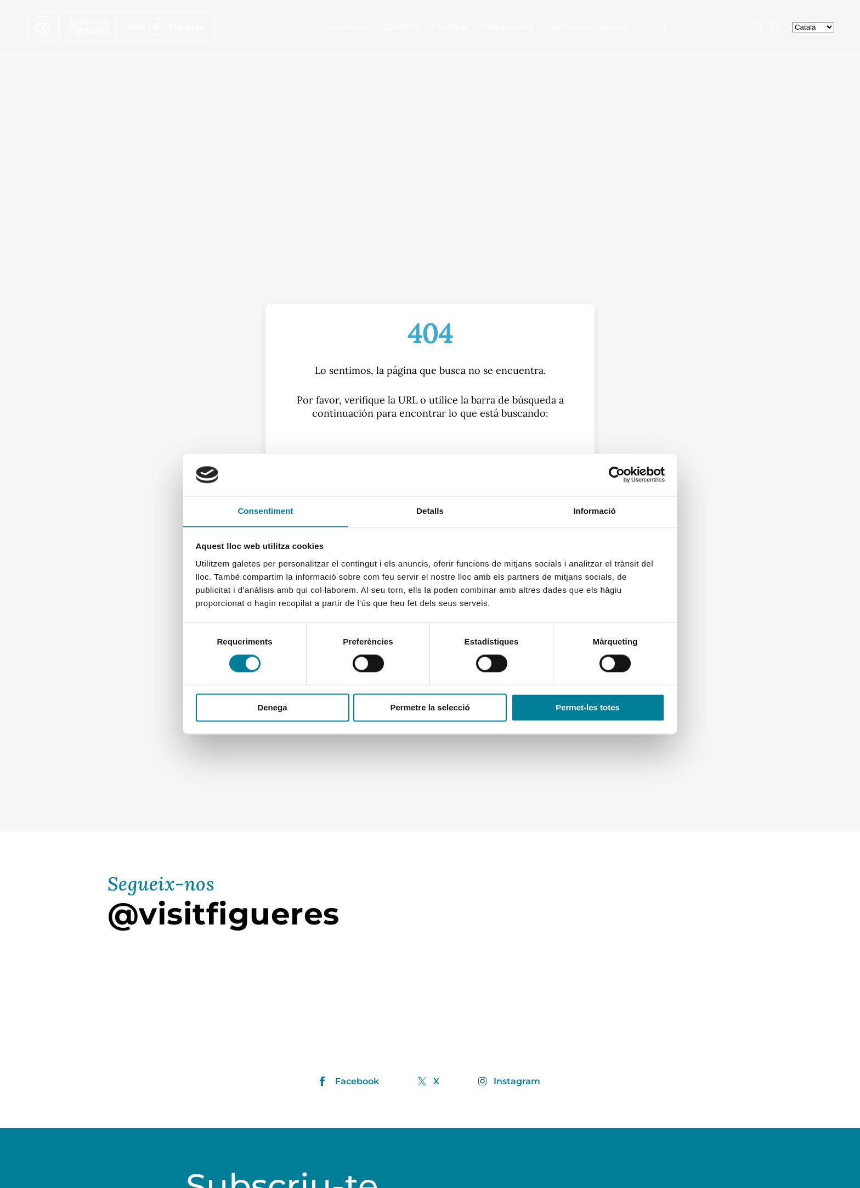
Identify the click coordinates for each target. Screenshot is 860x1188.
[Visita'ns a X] (720, 26)
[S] (430, 448)
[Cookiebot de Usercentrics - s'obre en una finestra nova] (617, 474)
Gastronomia (506, 26)
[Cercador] (776, 26)
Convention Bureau (586, 26)
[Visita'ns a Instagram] (701, 25)
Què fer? (400, 26)
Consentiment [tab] (265, 510)
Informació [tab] (594, 510)
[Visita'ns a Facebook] (683, 25)
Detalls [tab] (430, 510)
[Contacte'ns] (755, 27)
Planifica (449, 26)
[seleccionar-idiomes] (813, 27)
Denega (272, 708)
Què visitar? (345, 26)
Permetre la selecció (429, 708)
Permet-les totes (588, 708)
